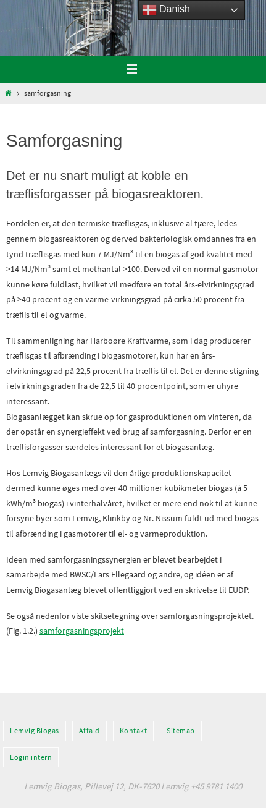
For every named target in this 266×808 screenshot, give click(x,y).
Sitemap (181, 730)
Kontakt (134, 730)
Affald (89, 730)
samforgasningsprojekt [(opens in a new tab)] (81, 630)
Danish (166, 9)
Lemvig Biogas (34, 730)
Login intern (31, 757)
